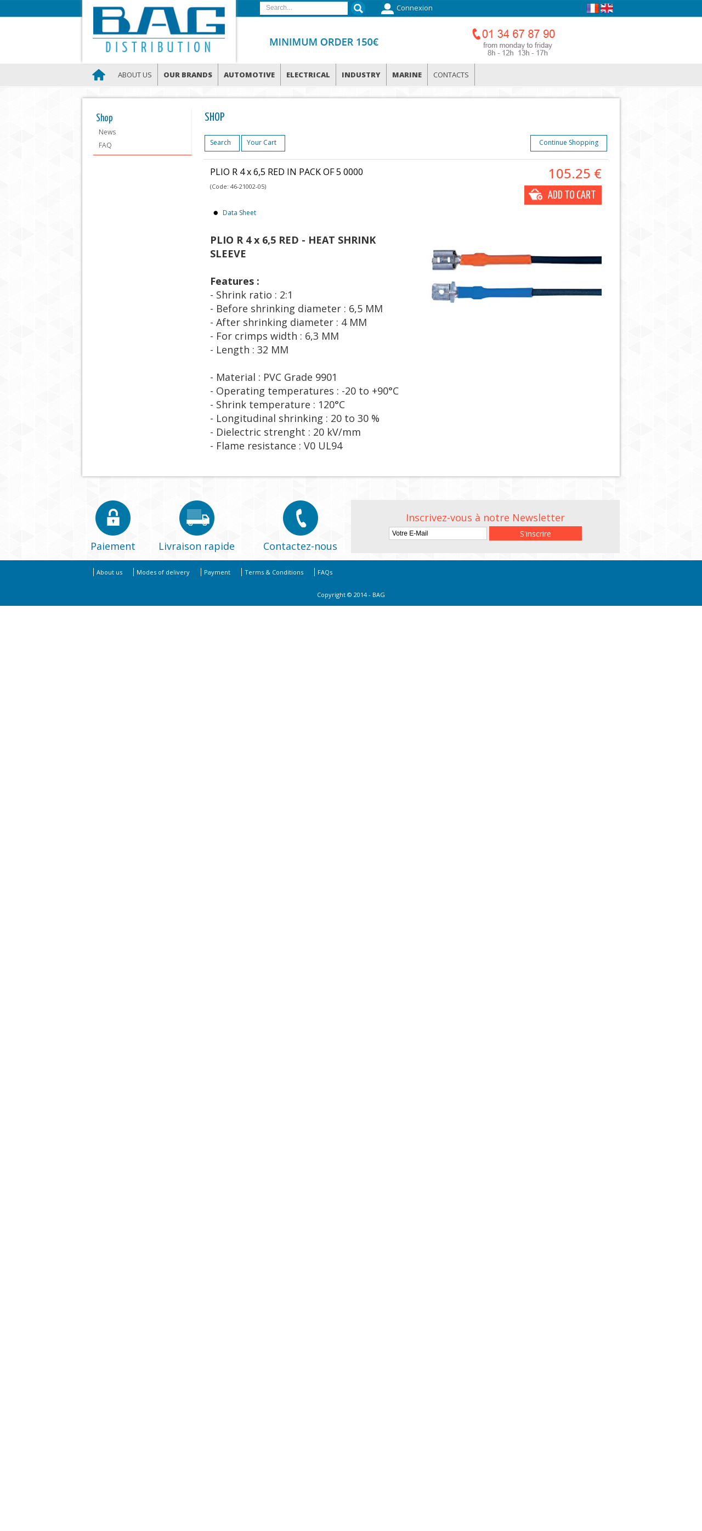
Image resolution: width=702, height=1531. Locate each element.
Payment (217, 572)
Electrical (308, 75)
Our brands (187, 75)
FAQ (105, 145)
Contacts (451, 75)
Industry (361, 75)
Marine (407, 75)
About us (135, 75)
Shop (104, 118)
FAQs (325, 572)
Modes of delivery (163, 572)
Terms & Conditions (274, 572)
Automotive (249, 75)
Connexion (405, 8)
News (107, 132)
